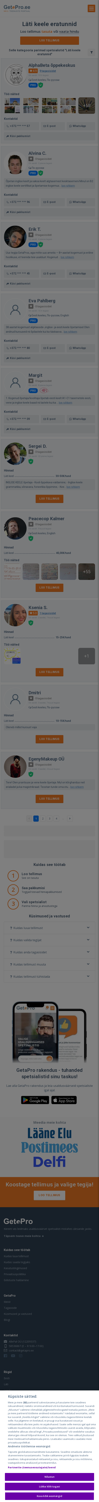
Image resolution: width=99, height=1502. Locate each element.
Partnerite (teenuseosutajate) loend (32, 1468)
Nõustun (50, 1478)
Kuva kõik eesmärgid (49, 1497)
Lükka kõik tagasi (49, 1487)
